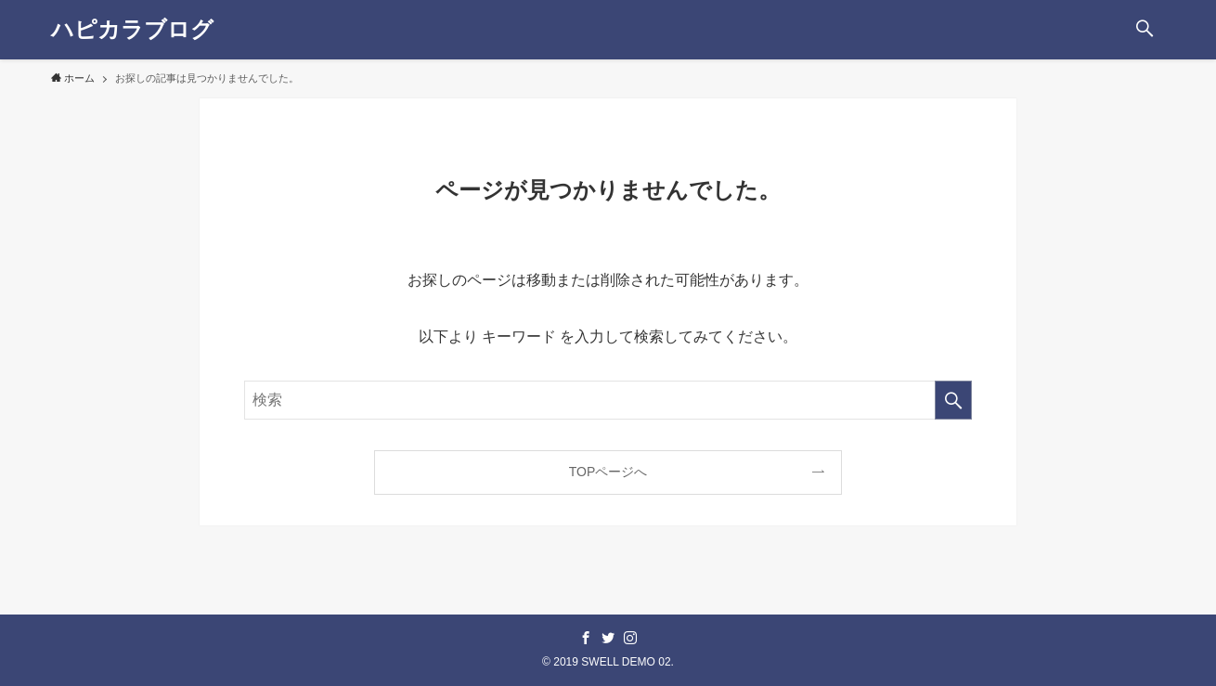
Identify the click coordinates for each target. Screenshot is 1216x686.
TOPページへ (608, 471)
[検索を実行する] (953, 400)
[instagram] (630, 637)
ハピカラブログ (132, 30)
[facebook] (585, 637)
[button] (1144, 29)
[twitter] (608, 637)
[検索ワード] (608, 400)
